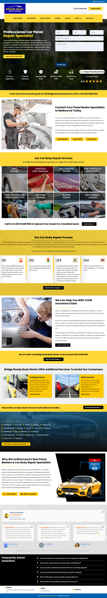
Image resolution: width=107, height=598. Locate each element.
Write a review (21, 519)
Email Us (78, 589)
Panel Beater (17, 18)
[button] (70, 558)
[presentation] (68, 56)
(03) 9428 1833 (91, 94)
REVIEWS (57, 18)
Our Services (31, 18)
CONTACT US (90, 18)
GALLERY (67, 18)
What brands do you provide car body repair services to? (59, 581)
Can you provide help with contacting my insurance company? (61, 572)
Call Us (42, 588)
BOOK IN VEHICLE (45, 18)
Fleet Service (85, 394)
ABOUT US (78, 18)
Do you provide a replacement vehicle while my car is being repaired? (63, 568)
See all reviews (13, 519)
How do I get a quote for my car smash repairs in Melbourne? (60, 563)
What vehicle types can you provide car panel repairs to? (59, 577)
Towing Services (34, 394)
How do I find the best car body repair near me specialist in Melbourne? (64, 558)
